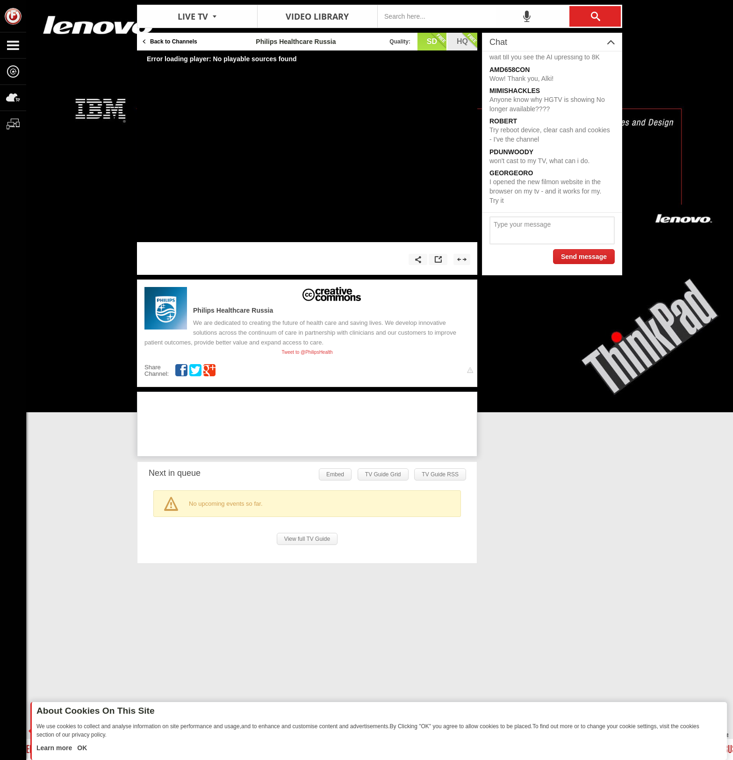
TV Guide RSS (440, 474)
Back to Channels (173, 41)
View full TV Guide (307, 539)
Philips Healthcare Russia (233, 310)
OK (81, 748)
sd (436, 41)
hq (467, 41)
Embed (335, 474)
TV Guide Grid (383, 474)
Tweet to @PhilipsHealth (306, 352)
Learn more (55, 748)
